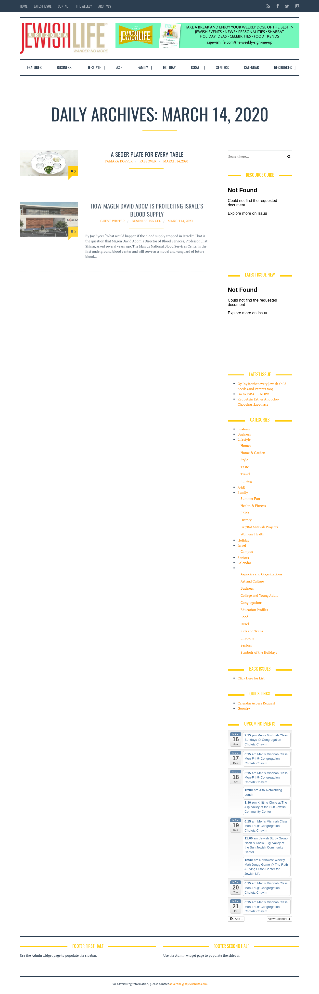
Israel (196, 67)
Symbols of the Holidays (259, 652)
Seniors (222, 67)
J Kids (245, 512)
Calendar (251, 67)
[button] (236, 918)
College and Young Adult (259, 595)
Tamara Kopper (119, 161)
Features (34, 67)
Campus (247, 551)
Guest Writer (112, 223)
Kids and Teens (252, 631)
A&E (119, 67)
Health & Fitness (253, 505)
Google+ (244, 708)
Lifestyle (94, 67)
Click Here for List (251, 678)
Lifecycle (247, 638)
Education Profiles (254, 609)
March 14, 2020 (175, 161)
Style (244, 459)
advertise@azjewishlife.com (188, 984)
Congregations (251, 602)
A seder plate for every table (147, 154)
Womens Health (252, 534)
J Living (246, 481)
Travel (245, 474)
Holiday (169, 67)
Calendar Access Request (256, 703)
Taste (245, 466)
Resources (283, 67)
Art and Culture (252, 581)
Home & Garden (253, 452)
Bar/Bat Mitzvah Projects (259, 527)
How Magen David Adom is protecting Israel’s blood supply (147, 212)
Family (143, 67)
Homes (246, 445)
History (246, 519)
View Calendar (279, 919)
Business (64, 67)
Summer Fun (250, 498)
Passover (148, 161)
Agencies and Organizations (261, 574)
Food (244, 616)
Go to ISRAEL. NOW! (253, 394)
